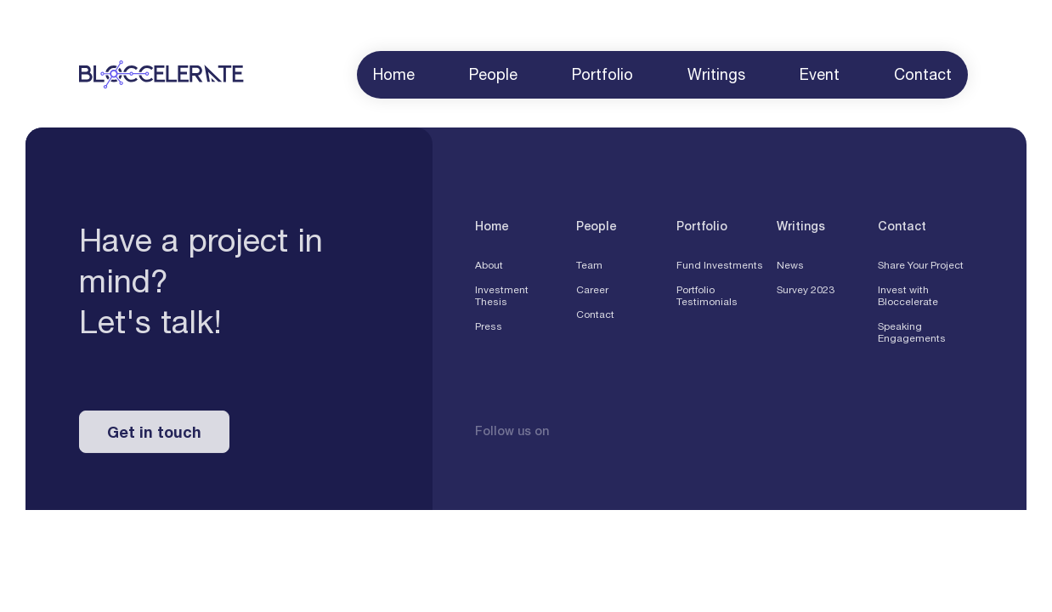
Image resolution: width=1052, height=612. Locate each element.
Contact (595, 318)
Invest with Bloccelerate (908, 299)
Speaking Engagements (912, 336)
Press (488, 330)
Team (589, 269)
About (489, 269)
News (790, 269)
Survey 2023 (805, 293)
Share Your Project (921, 269)
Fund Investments (719, 269)
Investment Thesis (502, 299)
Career (592, 293)
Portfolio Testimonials (707, 299)
